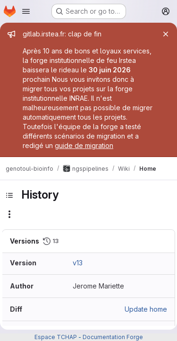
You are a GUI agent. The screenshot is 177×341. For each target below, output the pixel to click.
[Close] (165, 34)
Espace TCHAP (55, 337)
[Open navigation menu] (26, 11)
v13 (78, 263)
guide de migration (84, 145)
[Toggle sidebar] (9, 195)
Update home (146, 309)
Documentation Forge (113, 337)
